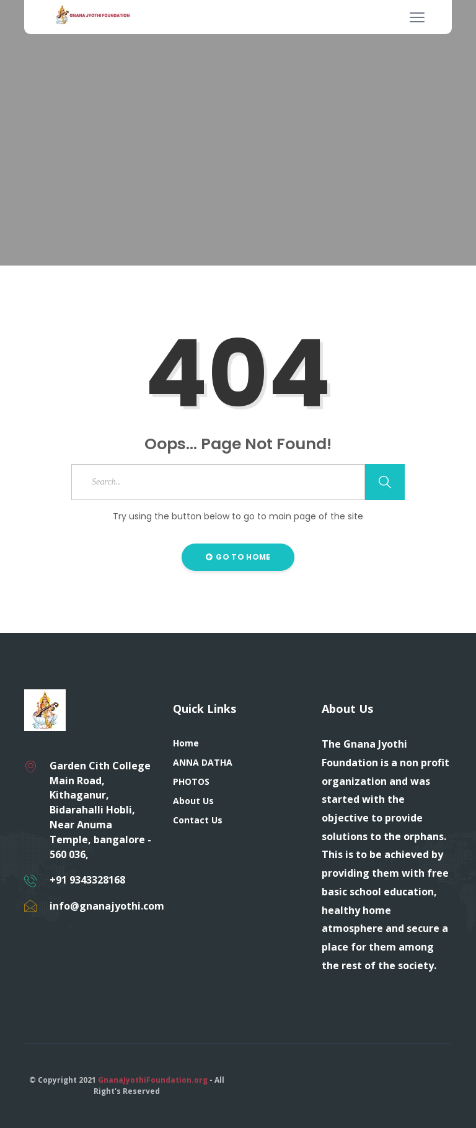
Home (186, 743)
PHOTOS (191, 781)
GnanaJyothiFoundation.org (153, 1080)
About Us (193, 801)
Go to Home (238, 557)
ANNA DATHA (202, 762)
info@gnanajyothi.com (107, 906)
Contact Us (198, 820)
